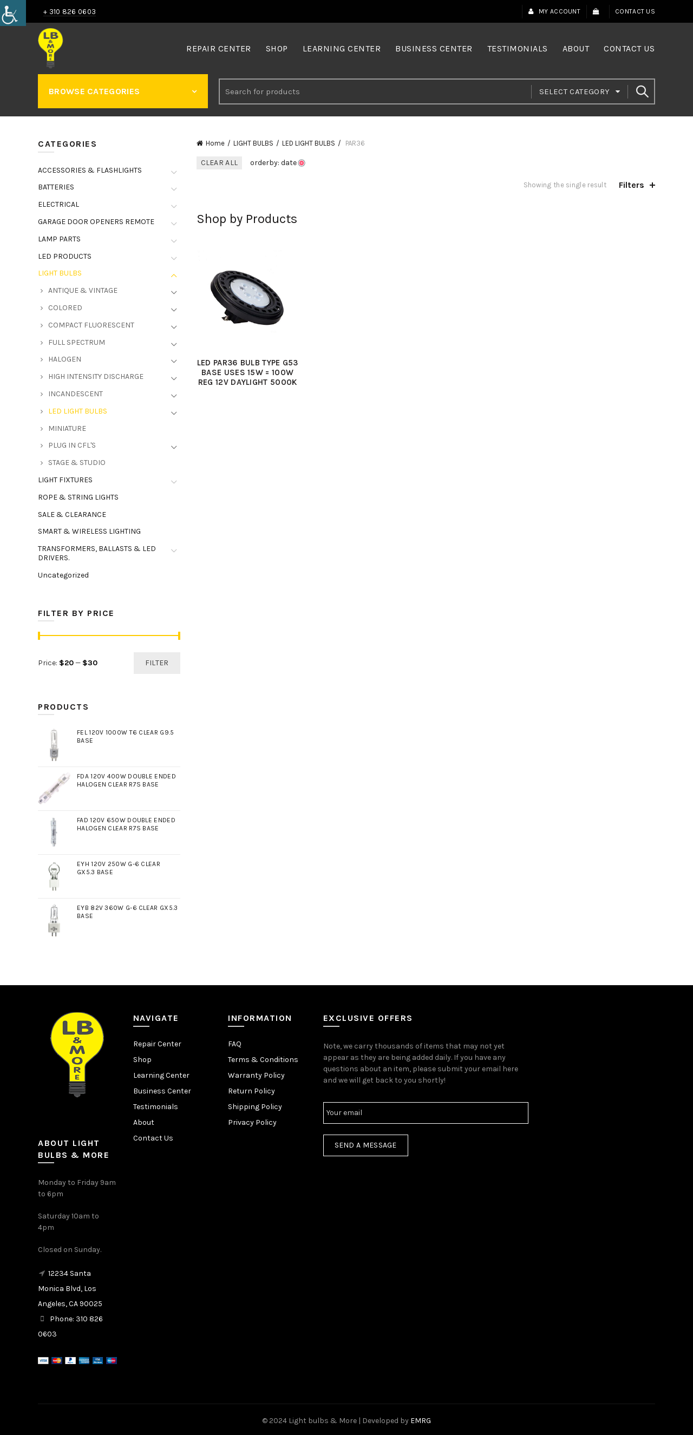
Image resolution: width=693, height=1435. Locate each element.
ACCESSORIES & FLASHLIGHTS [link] (90, 170)
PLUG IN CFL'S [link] (72, 445)
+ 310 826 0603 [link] (69, 12)
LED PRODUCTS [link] (64, 256)
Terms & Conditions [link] (263, 1059)
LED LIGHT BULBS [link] (308, 143)
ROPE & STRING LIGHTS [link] (78, 497)
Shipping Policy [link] (255, 1106)
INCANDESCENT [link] (75, 393)
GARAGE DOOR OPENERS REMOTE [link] (96, 221)
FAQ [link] (234, 1044)
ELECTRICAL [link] (58, 204)
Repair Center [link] (218, 48)
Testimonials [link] (517, 48)
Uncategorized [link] (63, 575)
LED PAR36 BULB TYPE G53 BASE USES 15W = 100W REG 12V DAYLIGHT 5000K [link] (247, 372)
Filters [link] (631, 185)
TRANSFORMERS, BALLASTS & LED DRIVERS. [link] (97, 553)
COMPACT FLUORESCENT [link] (91, 325)
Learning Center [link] (342, 48)
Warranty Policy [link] (256, 1075)
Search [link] (641, 91)
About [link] (576, 48)
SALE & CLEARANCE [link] (72, 514)
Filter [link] (157, 662)
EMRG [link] (420, 1420)
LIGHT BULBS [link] (253, 143)
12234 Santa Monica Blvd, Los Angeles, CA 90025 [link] (70, 1288)
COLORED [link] (65, 307)
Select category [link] (574, 91)
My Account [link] (554, 11)
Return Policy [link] (251, 1091)
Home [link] (215, 143)
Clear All (219, 162)
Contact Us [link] (635, 11)
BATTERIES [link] (56, 187)
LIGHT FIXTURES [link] (65, 479)
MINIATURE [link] (67, 428)
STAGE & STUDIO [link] (77, 462)
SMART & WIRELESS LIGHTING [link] (89, 531)
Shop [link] (277, 48)
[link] (13, 13)
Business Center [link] (434, 48)
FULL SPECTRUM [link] (76, 342)
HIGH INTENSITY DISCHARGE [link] (95, 376)
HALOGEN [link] (64, 359)
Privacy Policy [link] (252, 1122)
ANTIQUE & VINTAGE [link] (82, 290)
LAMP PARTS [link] (59, 239)
